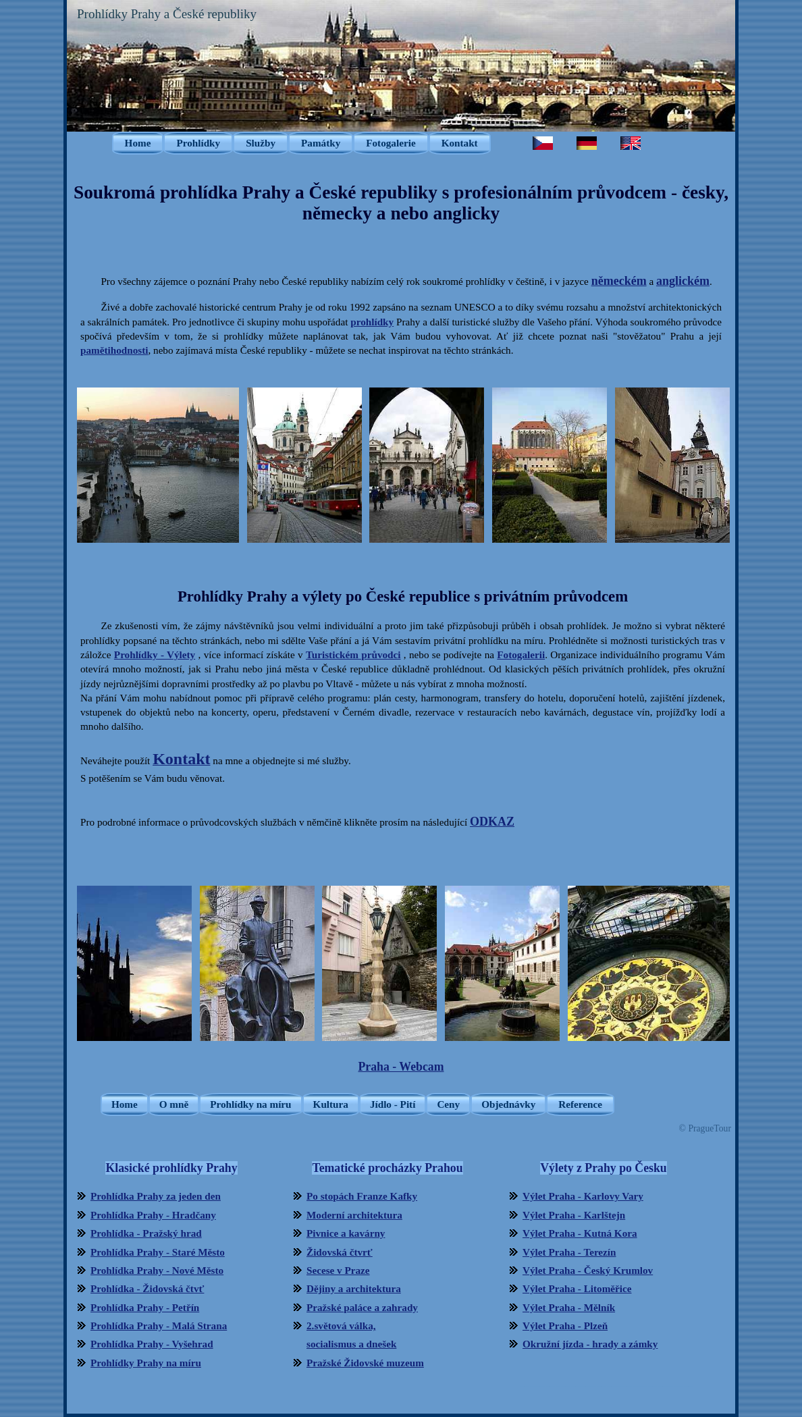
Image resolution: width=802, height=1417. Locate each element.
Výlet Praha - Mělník (569, 1307)
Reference (580, 1104)
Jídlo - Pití (393, 1104)
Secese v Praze (338, 1270)
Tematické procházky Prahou (387, 1168)
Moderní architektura (354, 1215)
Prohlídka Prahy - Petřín (144, 1307)
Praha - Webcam (401, 1066)
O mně (173, 1104)
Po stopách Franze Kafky (361, 1196)
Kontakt (460, 143)
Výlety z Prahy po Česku (603, 1168)
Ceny (448, 1104)
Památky (320, 143)
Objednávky (508, 1104)
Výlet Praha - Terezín (569, 1252)
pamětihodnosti (114, 350)
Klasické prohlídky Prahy (171, 1168)
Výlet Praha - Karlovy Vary (583, 1196)
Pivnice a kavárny (345, 1233)
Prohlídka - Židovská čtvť (147, 1288)
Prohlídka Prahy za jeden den (155, 1196)
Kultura (330, 1104)
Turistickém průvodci (353, 654)
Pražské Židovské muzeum (365, 1362)
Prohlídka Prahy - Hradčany (153, 1215)
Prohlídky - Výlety (154, 654)
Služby (260, 143)
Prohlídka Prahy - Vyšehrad (151, 1343)
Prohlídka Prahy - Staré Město (157, 1252)
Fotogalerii (521, 654)
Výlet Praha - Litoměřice (577, 1288)
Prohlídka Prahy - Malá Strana (158, 1325)
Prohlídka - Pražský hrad (146, 1233)
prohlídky (372, 321)
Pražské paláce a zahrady (362, 1307)
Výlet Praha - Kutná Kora (580, 1233)
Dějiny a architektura (353, 1288)
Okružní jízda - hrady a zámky (590, 1343)
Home (138, 143)
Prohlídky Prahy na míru (145, 1362)
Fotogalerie (390, 143)
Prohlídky (198, 143)
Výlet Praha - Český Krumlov (588, 1270)
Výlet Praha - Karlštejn (574, 1215)
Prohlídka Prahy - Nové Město (156, 1270)
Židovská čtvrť (339, 1252)
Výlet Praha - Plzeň (565, 1325)
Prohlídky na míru (250, 1104)
